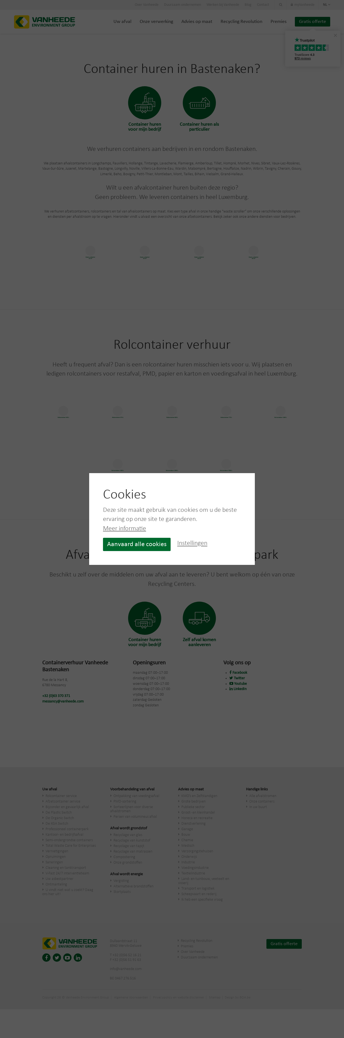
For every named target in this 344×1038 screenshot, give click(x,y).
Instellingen (192, 543)
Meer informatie (124, 528)
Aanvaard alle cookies (136, 544)
